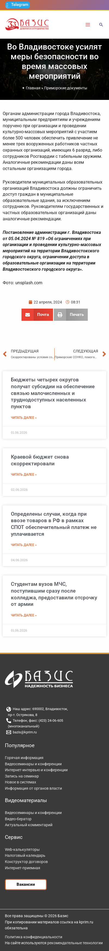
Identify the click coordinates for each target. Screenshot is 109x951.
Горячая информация (24, 758)
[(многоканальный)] (54, 726)
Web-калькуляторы (22, 849)
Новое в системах (20, 782)
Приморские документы (65, 88)
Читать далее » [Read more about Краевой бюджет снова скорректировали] (24, 474)
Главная (33, 88)
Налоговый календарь (25, 855)
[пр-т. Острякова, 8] (54, 715)
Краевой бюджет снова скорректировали (40, 460)
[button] (101, 25)
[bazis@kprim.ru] (54, 732)
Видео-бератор (18, 819)
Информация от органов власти (33, 788)
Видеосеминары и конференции (33, 764)
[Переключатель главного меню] (88, 24)
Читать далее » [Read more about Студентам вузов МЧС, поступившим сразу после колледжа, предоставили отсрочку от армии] (24, 615)
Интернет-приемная (22, 868)
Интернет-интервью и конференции (36, 770)
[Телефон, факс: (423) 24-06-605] (54, 720)
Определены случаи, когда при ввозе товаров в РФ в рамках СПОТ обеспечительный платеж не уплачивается (53, 524)
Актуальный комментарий (28, 825)
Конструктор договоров (26, 862)
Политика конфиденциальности (33, 937)
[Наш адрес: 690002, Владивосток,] (54, 709)
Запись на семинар (22, 776)
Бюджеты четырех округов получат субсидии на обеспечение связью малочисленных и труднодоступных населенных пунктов (53, 393)
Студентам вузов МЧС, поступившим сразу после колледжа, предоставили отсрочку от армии (54, 594)
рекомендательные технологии (75, 943)
